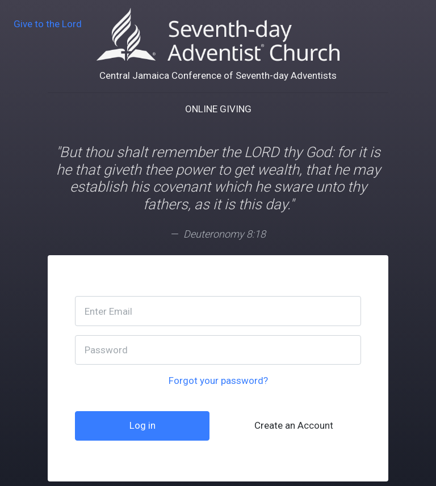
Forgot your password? (218, 380)
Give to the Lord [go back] (48, 23)
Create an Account (293, 425)
